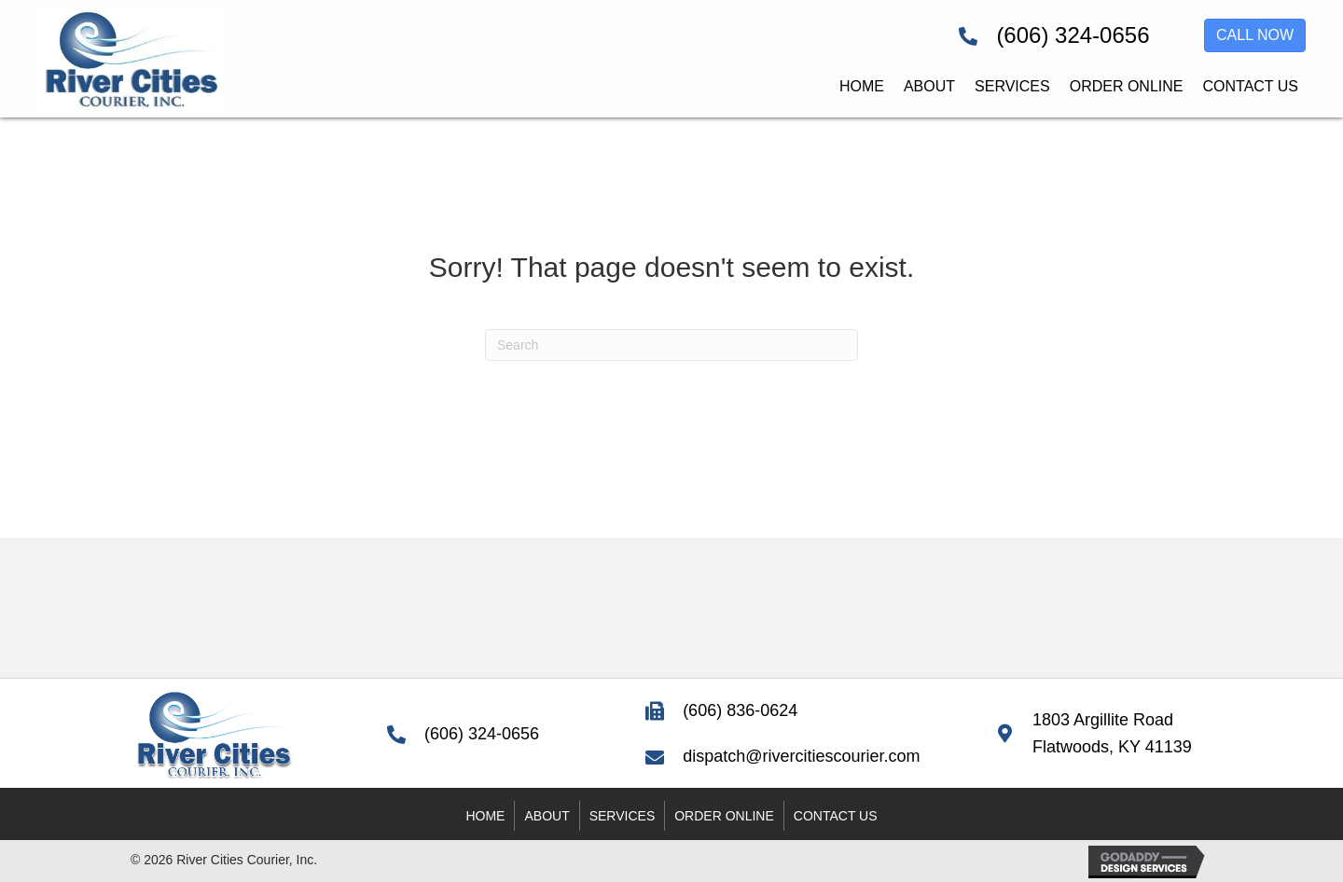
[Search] (671, 345)
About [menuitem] (546, 815)
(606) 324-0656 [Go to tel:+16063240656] (1072, 35)
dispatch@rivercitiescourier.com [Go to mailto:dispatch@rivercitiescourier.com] (801, 756)
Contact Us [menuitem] (836, 815)
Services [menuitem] (622, 815)
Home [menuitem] (485, 815)
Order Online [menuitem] (724, 815)
